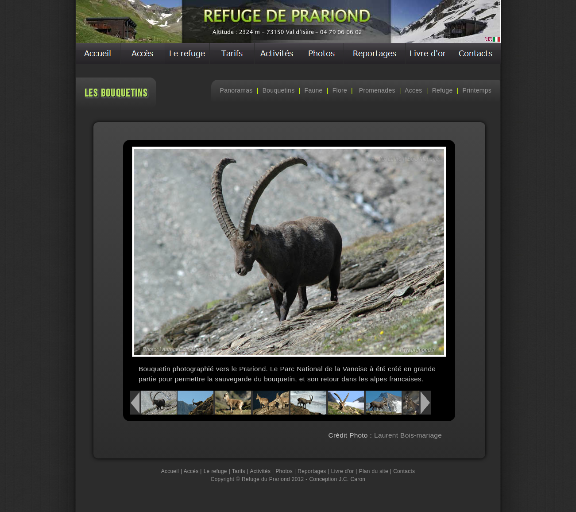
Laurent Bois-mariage (407, 435)
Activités (260, 471)
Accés (191, 471)
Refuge (442, 90)
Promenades (376, 90)
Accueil (170, 471)
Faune (314, 90)
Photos (284, 471)
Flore (339, 90)
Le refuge (215, 471)
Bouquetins (279, 90)
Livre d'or (342, 471)
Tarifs (238, 471)
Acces (413, 90)
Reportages (312, 471)
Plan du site (373, 471)
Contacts (404, 471)
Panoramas (236, 90)
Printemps (477, 90)
